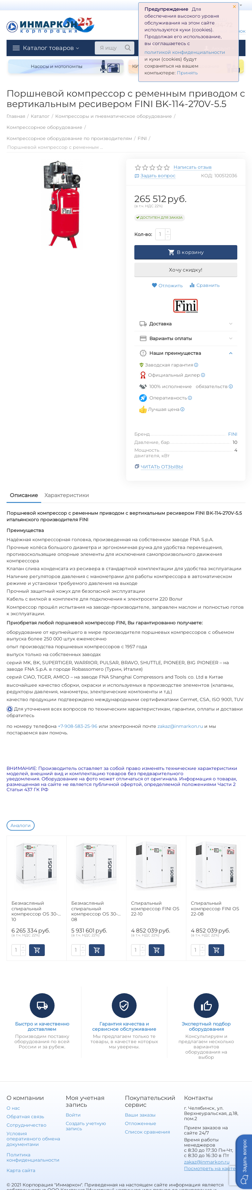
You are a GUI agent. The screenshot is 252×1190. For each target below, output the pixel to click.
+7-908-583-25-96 (78, 726)
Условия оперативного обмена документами (33, 1139)
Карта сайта (21, 1170)
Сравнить (204, 285)
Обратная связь (25, 1117)
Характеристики (66, 495)
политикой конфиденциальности (184, 52)
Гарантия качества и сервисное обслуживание (124, 1026)
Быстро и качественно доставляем (42, 1026)
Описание (24, 495)
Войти (73, 1115)
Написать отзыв (193, 167)
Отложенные (140, 1123)
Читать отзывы (162, 467)
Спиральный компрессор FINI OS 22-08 (215, 908)
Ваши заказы (140, 1115)
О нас (13, 1108)
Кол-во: (143, 234)
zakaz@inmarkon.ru (180, 726)
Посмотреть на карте (209, 1168)
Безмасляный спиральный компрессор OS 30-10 (34, 911)
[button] (243, 1162)
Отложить (167, 286)
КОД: (207, 176)
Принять (187, 73)
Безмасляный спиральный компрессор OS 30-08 (94, 911)
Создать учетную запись (86, 1126)
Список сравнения (147, 1132)
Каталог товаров (48, 48)
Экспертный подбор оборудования (206, 1026)
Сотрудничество (26, 1125)
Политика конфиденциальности (33, 1157)
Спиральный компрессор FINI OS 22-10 (155, 908)
